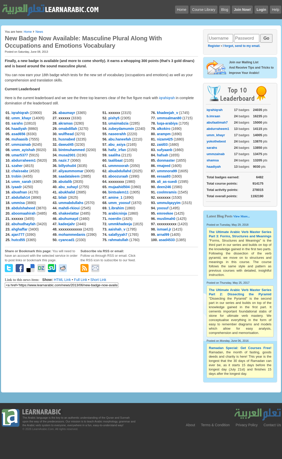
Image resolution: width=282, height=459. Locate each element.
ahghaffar (19, 229)
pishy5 (113, 118)
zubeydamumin (121, 129)
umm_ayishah (23, 150)
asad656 (18, 134)
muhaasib (19, 139)
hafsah (162, 155)
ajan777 (17, 235)
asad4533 (167, 240)
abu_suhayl (68, 187)
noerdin (114, 219)
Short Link (98, 280)
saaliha (114, 155)
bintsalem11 (118, 192)
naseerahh (117, 134)
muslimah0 (166, 219)
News (39, 32)
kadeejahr (67, 224)
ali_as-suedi (167, 182)
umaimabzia (118, 123)
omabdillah (68, 129)
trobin (16, 176)
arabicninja (117, 213)
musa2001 (67, 155)
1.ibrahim (116, 208)
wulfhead (66, 134)
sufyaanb (164, 150)
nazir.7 (64, 160)
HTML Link (62, 280)
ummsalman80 (169, 118)
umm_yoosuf (119, 203)
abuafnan (19, 192)
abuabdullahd (119, 171)
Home (28, 32)
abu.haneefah (119, 139)
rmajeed (164, 166)
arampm (164, 134)
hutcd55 (18, 240)
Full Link (80, 280)
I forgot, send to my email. (241, 46)
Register (214, 46)
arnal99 (163, 235)
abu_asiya (116, 144)
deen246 (164, 187)
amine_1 (115, 197)
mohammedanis (72, 235)
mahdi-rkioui (69, 208)
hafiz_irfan (117, 150)
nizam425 (165, 139)
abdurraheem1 (23, 160)
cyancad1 (67, 240)
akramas (66, 123)
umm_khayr (21, 118)
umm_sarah (21, 182)
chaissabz (19, 171)
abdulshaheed (23, 208)
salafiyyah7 (117, 235)
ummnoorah (118, 166)
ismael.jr (164, 229)
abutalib (65, 182)
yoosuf (162, 208)
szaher (16, 166)
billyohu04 (67, 166)
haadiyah (19, 129)
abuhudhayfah (23, 224)
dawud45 (66, 144)
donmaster (166, 160)
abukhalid (67, 192)
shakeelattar (69, 213)
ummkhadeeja (120, 224)
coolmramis (167, 192)
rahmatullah (118, 240)
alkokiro (164, 129)
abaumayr (67, 113)
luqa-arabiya (167, 123)
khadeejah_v (167, 113)
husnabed (67, 139)
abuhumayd (68, 219)
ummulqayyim (169, 203)
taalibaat (115, 160)
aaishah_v (116, 229)
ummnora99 (167, 171)
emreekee (165, 213)
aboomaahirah (23, 213)
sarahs (17, 123)
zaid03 (162, 144)
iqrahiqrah (167, 98)
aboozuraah (118, 176)
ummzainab (21, 144)
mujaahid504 (119, 187)
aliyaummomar (71, 171)
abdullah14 (20, 197)
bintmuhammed (72, 150)
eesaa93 (164, 176)
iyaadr (16, 187)
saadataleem (69, 176)
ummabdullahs (71, 203)
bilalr (63, 197)
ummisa (18, 203)
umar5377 (19, 155)
